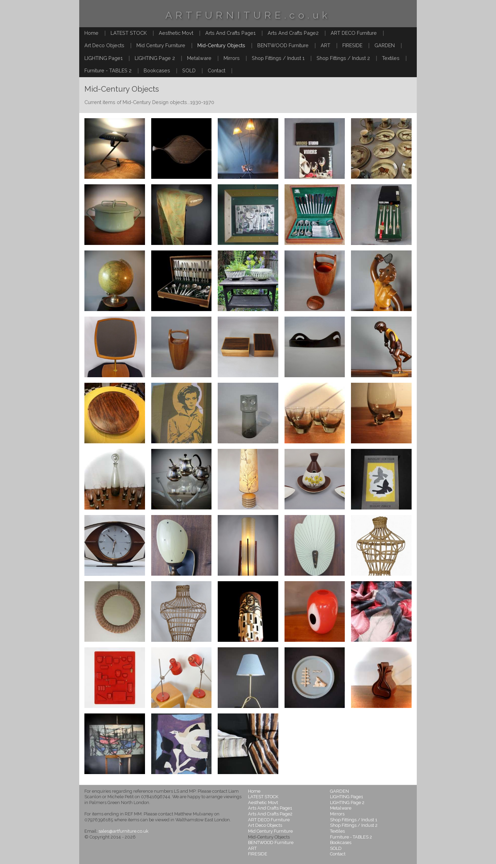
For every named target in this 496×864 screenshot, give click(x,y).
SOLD (189, 70)
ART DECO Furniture (354, 33)
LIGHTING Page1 (103, 58)
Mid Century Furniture (160, 45)
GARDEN (384, 45)
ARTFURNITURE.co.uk (248, 15)
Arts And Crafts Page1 (230, 33)
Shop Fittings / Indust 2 (343, 58)
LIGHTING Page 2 (155, 58)
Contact (216, 70)
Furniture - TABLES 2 (108, 70)
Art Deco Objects (104, 45)
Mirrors (232, 58)
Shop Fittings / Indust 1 (278, 58)
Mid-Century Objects (221, 45)
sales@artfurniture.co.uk (123, 831)
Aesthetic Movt (176, 33)
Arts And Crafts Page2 (293, 33)
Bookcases (157, 70)
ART (325, 45)
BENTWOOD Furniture (283, 45)
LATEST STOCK (129, 33)
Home (91, 33)
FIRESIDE (352, 45)
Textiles (391, 58)
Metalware (199, 58)
